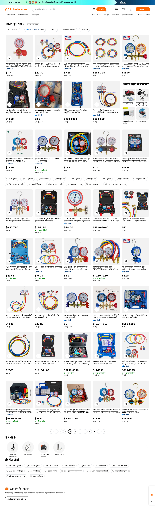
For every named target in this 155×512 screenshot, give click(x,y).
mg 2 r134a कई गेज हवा (119, 466)
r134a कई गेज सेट (51, 466)
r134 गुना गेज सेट (34, 471)
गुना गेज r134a (85, 466)
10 (99, 431)
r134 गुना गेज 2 (27, 179)
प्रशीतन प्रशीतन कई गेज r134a (121, 471)
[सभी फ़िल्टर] (13, 30)
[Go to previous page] (51, 431)
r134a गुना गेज (11, 179)
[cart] (124, 10)
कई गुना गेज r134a (122, 179)
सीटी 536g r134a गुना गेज (15, 184)
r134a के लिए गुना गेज (35, 184)
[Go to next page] (104, 431)
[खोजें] (101, 9)
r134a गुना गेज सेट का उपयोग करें (71, 471)
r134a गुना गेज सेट (36, 476)
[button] (94, 9)
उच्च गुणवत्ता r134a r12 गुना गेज (115, 184)
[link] (152, 489)
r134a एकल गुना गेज (74, 184)
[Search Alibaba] (63, 9)
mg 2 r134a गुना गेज (13, 466)
